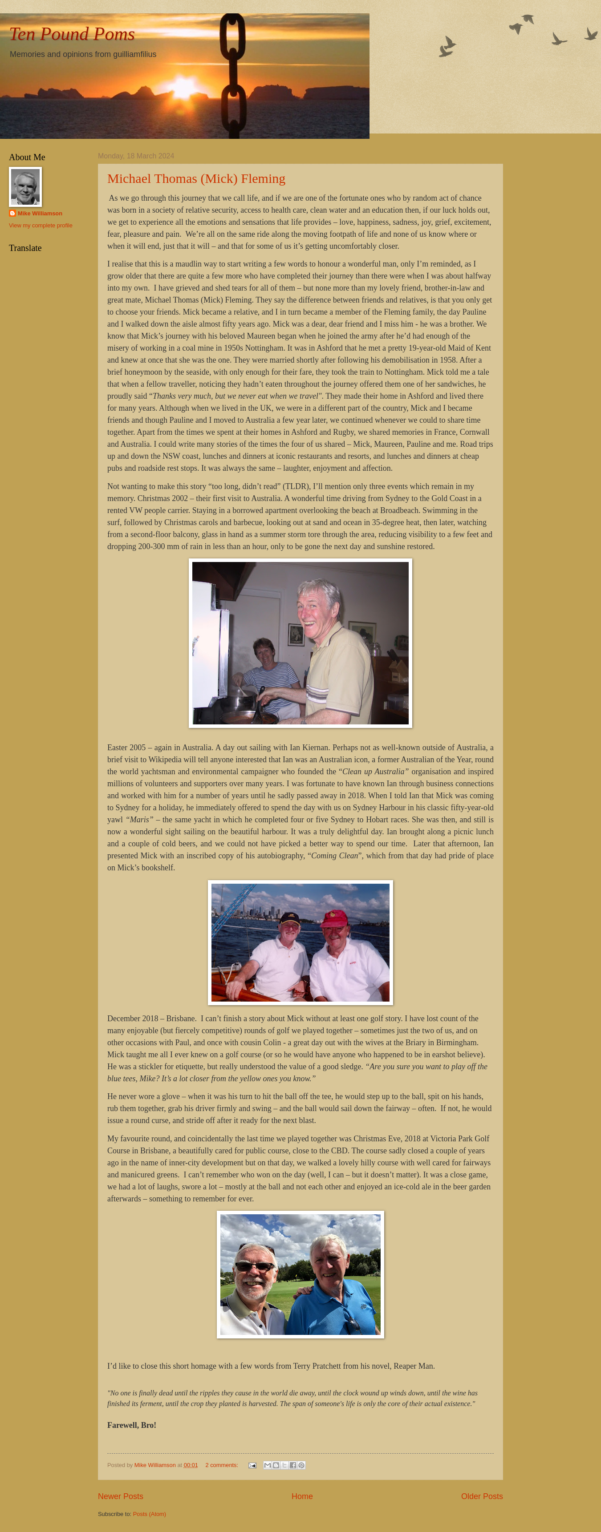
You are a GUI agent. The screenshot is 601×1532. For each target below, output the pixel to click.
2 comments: (222, 1465)
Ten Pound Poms (72, 34)
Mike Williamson (40, 213)
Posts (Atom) (149, 1514)
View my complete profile (41, 225)
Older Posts (482, 1496)
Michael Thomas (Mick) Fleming (196, 178)
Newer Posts (120, 1496)
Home (302, 1496)
